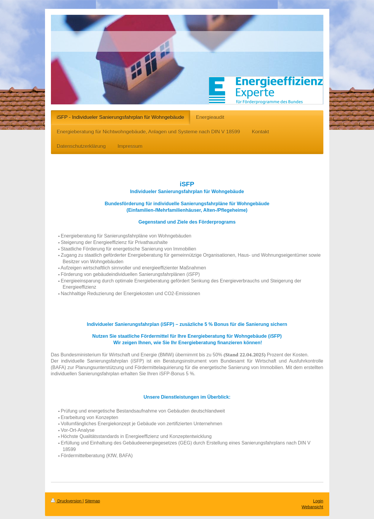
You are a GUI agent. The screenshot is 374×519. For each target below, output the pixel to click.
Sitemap (92, 501)
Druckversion (67, 501)
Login (318, 501)
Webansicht (312, 507)
